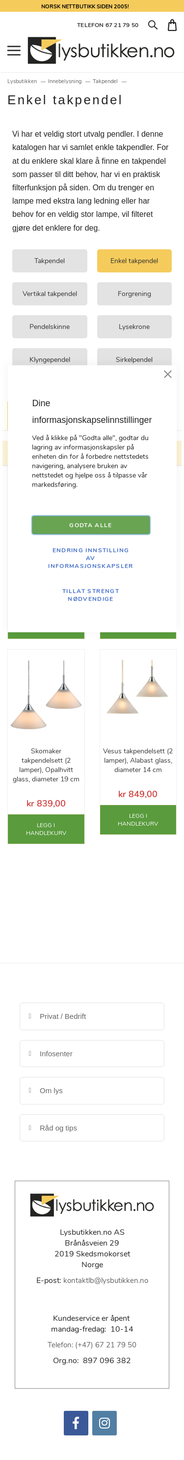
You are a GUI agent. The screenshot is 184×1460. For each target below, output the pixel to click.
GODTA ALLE (90, 525)
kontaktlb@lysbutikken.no (105, 1280)
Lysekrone (134, 326)
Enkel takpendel (134, 261)
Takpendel (105, 81)
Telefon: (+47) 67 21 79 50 (92, 1345)
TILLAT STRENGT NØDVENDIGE (90, 595)
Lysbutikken (22, 81)
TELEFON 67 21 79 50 (107, 25)
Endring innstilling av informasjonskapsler (90, 558)
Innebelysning (64, 81)
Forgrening (134, 293)
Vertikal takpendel (50, 293)
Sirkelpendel (134, 359)
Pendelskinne (49, 326)
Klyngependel (49, 359)
